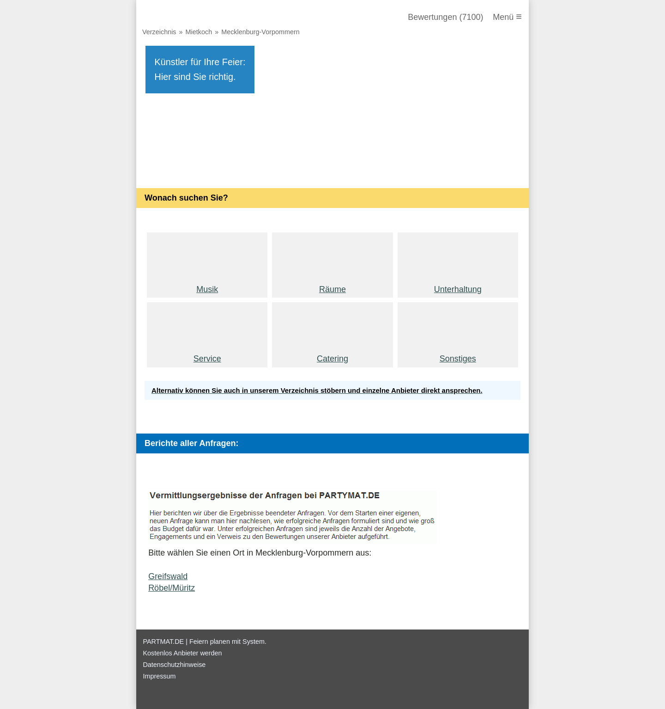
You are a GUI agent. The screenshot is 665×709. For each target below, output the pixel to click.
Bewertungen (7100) (445, 17)
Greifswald (167, 576)
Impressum (159, 676)
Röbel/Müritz (171, 588)
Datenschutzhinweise (174, 664)
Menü (507, 16)
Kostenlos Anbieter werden (182, 653)
